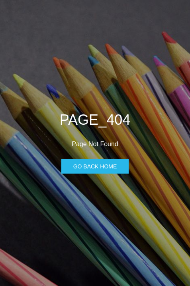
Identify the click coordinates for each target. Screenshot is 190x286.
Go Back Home (95, 166)
